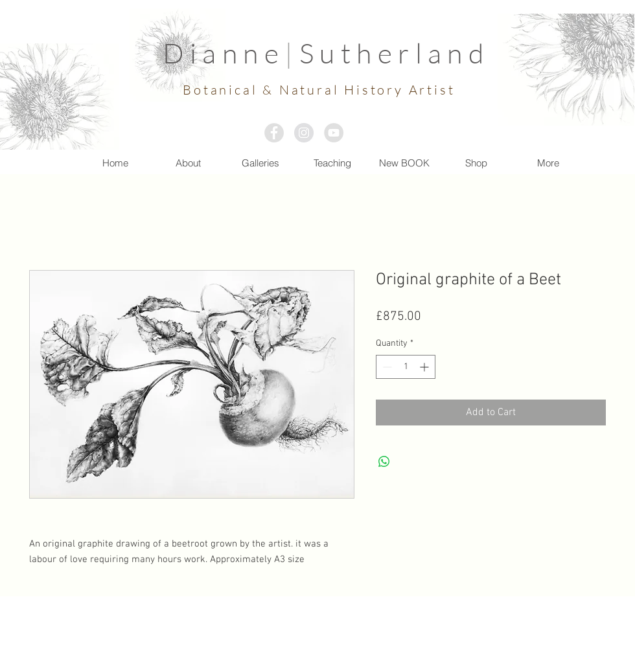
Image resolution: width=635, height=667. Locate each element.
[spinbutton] (405, 367)
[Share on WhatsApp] (384, 461)
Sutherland (394, 53)
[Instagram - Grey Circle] (304, 132)
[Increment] (425, 367)
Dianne (224, 53)
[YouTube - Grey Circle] (333, 132)
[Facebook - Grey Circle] (274, 132)
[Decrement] (386, 367)
